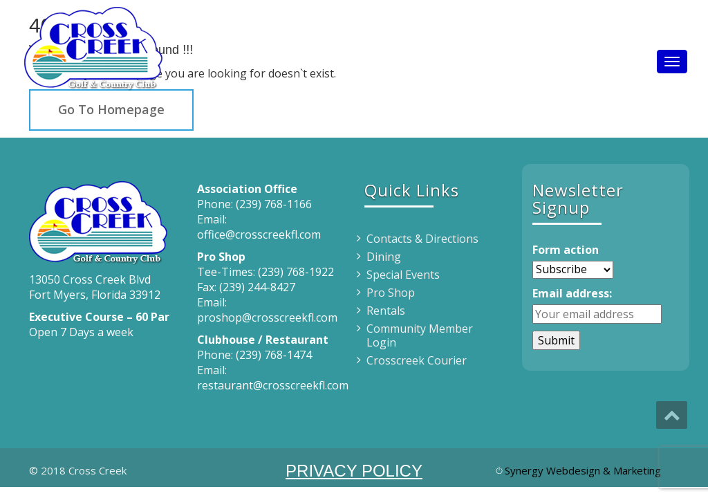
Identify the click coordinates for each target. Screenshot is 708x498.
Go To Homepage (111, 109)
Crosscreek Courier (416, 360)
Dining (383, 256)
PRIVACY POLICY (354, 470)
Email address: (572, 293)
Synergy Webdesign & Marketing (583, 470)
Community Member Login (419, 335)
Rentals (385, 310)
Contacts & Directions (422, 238)
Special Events (403, 274)
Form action (565, 249)
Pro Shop (390, 292)
